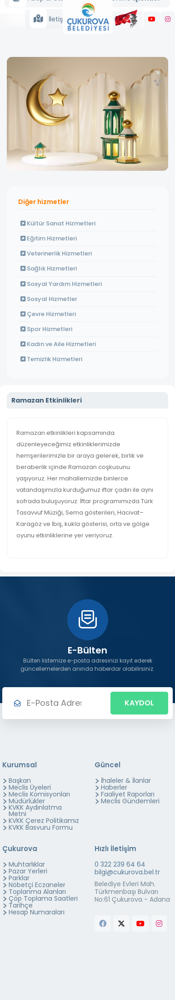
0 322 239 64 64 (120, 864)
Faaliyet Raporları (128, 794)
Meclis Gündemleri (130, 801)
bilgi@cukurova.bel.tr (127, 872)
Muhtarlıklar (27, 864)
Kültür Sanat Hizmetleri (57, 223)
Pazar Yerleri (28, 871)
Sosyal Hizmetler (48, 299)
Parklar (19, 878)
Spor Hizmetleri (46, 329)
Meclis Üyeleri (30, 787)
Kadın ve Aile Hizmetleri (58, 344)
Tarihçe (21, 905)
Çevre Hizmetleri (48, 314)
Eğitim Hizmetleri (48, 238)
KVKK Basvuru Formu (41, 827)
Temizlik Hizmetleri (51, 359)
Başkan (20, 780)
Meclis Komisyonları (39, 794)
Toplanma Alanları (37, 891)
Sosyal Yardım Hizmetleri (61, 284)
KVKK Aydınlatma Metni (35, 810)
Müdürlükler (27, 801)
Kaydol (139, 703)
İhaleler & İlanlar (126, 780)
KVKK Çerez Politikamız (44, 820)
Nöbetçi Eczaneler (37, 885)
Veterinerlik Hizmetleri (56, 253)
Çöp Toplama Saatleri (43, 898)
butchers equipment (110, 942)
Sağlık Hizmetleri (48, 268)
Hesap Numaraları (37, 912)
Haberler (114, 787)
